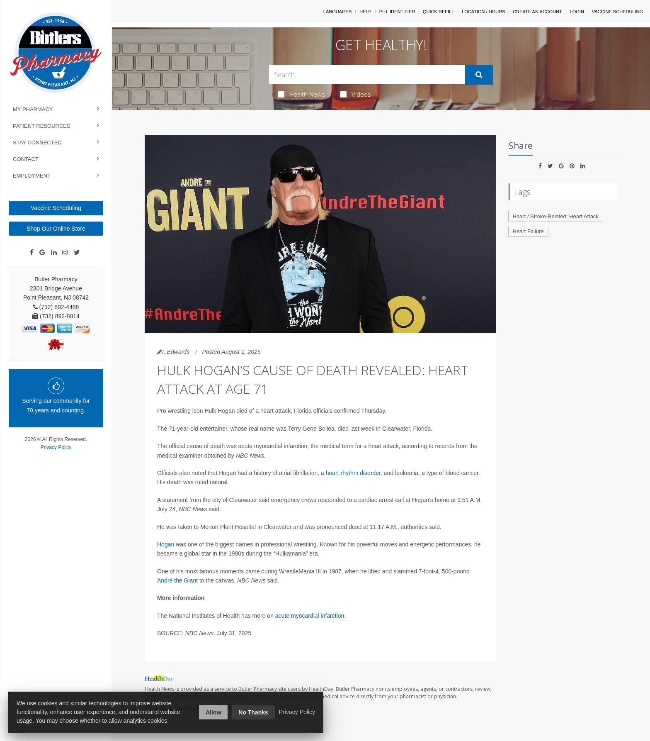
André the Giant (178, 580)
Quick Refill (438, 11)
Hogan (165, 544)
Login (577, 11)
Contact (26, 159)
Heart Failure (528, 231)
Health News (301, 94)
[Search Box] (367, 74)
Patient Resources (41, 126)
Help (365, 11)
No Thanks (253, 712)
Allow (213, 712)
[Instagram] (65, 252)
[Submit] (479, 75)
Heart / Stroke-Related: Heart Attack (556, 216)
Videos (355, 94)
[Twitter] (77, 252)
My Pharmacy (33, 109)
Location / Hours (483, 11)
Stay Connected (37, 142)
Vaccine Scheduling (56, 208)
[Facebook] (32, 252)
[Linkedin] (54, 252)
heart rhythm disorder (353, 473)
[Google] (42, 252)
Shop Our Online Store (56, 228)
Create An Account (537, 11)
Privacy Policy (56, 447)
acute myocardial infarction (309, 615)
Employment (32, 176)
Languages (337, 11)
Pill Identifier (397, 11)
